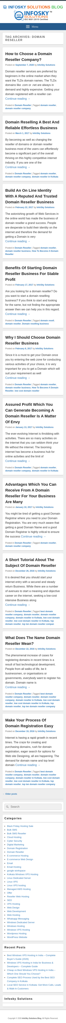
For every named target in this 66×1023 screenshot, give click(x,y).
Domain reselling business (35, 324)
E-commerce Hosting (17, 855)
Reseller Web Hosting (18, 896)
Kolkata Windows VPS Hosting (22, 874)
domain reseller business (18, 251)
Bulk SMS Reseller (16, 833)
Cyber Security (14, 841)
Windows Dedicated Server (21, 922)
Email (10, 863)
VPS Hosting (13, 904)
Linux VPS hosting (16, 885)
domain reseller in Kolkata (45, 177)
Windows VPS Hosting (18, 929)
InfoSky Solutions (46, 65)
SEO (9, 900)
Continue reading (17, 98)
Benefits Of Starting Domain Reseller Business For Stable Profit (32, 274)
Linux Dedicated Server (19, 878)
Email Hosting (14, 867)
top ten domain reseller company (38, 706)
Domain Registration (17, 848)
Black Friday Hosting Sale (20, 826)
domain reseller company (18, 108)
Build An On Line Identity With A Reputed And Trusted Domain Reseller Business (31, 196)
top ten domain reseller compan (38, 624)
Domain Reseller (23, 105)
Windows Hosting (16, 926)
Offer (9, 892)
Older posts (10, 794)
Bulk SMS (12, 829)
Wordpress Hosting (16, 933)
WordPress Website (17, 937)
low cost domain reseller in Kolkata (31, 621)
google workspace (16, 870)
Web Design (13, 907)
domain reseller (48, 105)
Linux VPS (12, 881)
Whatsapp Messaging (18, 918)
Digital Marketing (15, 844)
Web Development (16, 911)
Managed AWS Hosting (19, 889)
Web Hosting (13, 915)
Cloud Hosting (14, 837)
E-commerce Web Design (20, 859)
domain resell (47, 320)
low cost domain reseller (27, 391)
